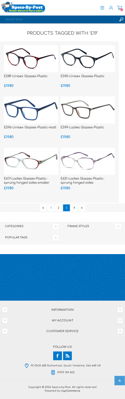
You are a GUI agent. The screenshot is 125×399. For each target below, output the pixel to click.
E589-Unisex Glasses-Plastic (26, 76)
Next (82, 207)
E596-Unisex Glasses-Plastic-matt (30, 127)
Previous (43, 207)
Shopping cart (119, 7)
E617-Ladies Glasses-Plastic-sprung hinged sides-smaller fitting (26, 183)
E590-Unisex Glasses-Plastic (82, 76)
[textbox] (58, 19)
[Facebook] (57, 355)
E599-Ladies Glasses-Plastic (82, 127)
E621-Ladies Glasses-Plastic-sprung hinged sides (82, 180)
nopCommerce (70, 390)
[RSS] (67, 355)
